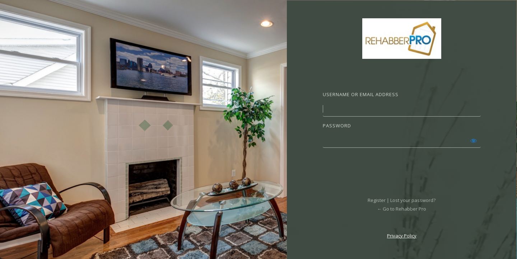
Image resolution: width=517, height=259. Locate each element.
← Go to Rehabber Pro (401, 209)
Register (377, 200)
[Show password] (473, 140)
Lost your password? (413, 200)
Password (337, 125)
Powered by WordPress (401, 38)
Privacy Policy (401, 235)
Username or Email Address (361, 94)
